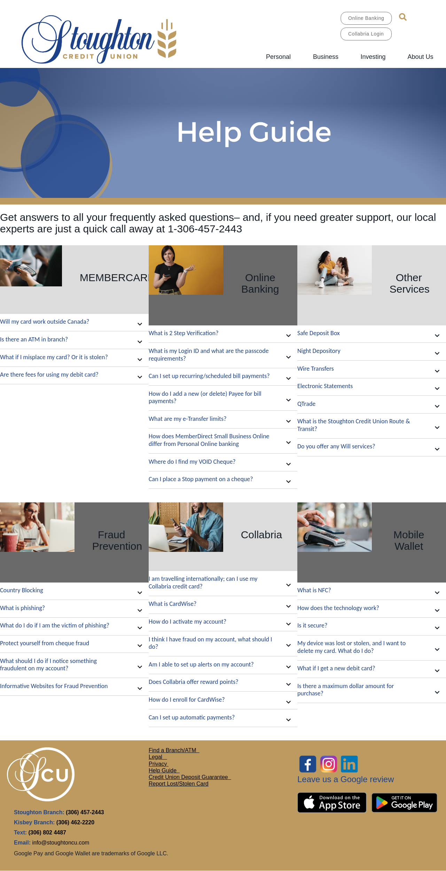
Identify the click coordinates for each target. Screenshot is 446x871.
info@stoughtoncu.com (60, 843)
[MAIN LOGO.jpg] (110, 38)
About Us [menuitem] (420, 56)
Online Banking (366, 18)
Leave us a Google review (345, 779)
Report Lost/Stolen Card (179, 784)
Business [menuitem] (325, 56)
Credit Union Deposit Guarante (187, 777)
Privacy (159, 764)
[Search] (403, 17)
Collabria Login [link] (366, 34)
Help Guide (163, 770)
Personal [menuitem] (278, 56)
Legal (156, 757)
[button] (74, 323)
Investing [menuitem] (372, 56)
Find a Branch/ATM (172, 750)
